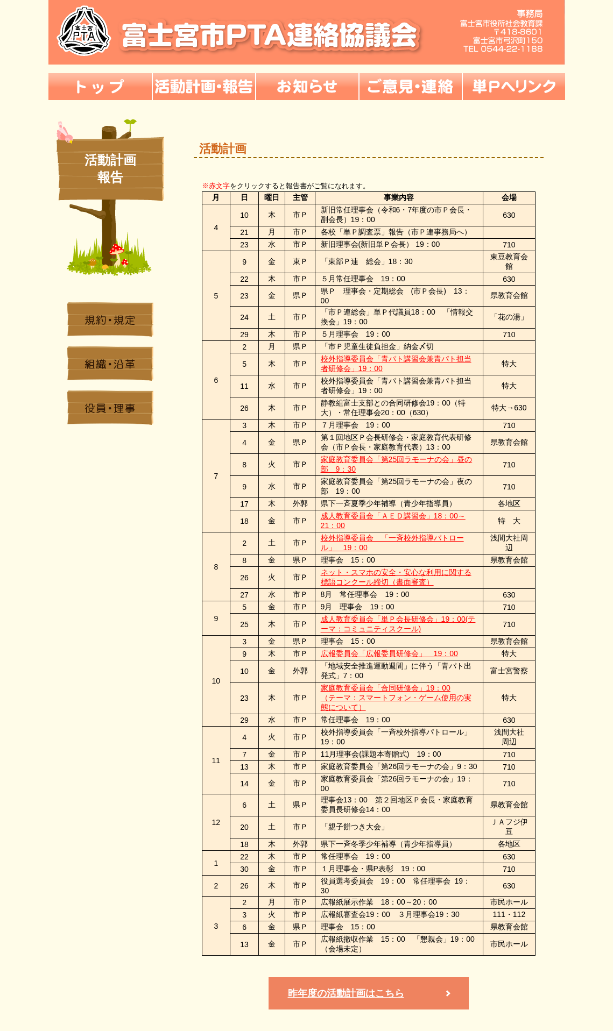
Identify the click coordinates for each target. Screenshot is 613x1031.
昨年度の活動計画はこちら (346, 993)
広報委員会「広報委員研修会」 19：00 (389, 653)
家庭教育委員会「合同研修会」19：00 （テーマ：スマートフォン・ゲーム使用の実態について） (396, 698)
